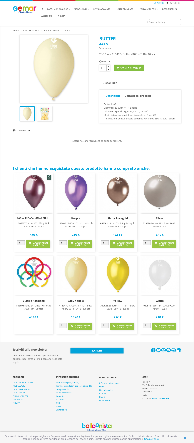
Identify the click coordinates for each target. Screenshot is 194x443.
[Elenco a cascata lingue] (147, 3)
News (58, 406)
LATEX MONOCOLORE (23, 382)
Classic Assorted (34, 301)
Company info (62, 389)
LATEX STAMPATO (21, 392)
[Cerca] (164, 22)
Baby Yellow (75, 301)
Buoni (102, 397)
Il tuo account (108, 377)
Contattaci (60, 396)
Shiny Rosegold (117, 218)
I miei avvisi (104, 400)
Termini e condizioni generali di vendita (74, 385)
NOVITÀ (16, 403)
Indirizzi (102, 393)
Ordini (102, 386)
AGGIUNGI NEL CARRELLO (38, 243)
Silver (160, 218)
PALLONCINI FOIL (21, 396)
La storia (60, 399)
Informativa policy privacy (68, 382)
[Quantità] (103, 68)
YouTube (163, 350)
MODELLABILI (19, 385)
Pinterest (168, 350)
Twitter (158, 350)
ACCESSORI (18, 399)
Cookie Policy (151, 439)
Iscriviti (97, 350)
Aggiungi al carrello (128, 68)
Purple (75, 218)
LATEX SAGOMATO (21, 389)
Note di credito (106, 390)
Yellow (117, 301)
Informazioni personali (109, 383)
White (160, 301)
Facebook (153, 350)
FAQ (58, 403)
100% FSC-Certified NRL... (34, 218)
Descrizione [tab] (113, 96)
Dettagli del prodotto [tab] (138, 96)
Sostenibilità (61, 409)
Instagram (173, 350)
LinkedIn (179, 350)
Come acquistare (64, 392)
